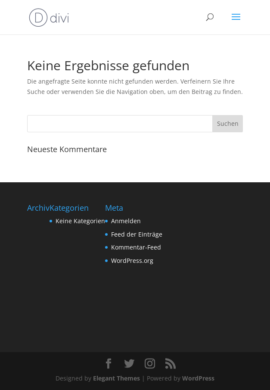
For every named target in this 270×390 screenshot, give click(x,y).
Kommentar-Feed (136, 247)
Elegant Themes (116, 378)
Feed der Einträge (136, 234)
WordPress (198, 378)
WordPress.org (132, 260)
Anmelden (126, 221)
